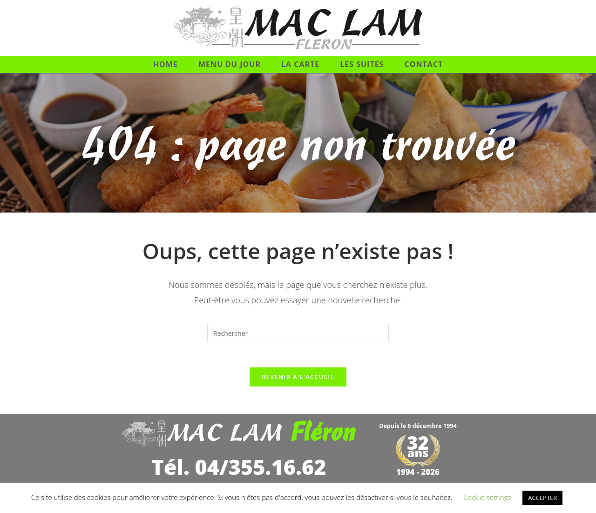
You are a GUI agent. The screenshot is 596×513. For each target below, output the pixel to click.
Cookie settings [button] (487, 497)
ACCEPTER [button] (542, 497)
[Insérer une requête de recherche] (298, 333)
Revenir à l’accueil (298, 380)
